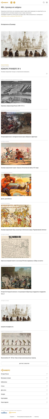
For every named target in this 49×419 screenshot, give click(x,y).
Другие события (24, 363)
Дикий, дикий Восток (6, 198)
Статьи (2, 386)
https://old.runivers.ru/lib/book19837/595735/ (11, 16)
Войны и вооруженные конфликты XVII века (12, 79)
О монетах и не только (6, 172)
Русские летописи (5, 203)
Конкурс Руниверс (5, 64)
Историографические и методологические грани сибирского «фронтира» (19, 136)
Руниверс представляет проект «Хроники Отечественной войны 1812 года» (20, 167)
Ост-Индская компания (7, 265)
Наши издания (4, 402)
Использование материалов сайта (24, 416)
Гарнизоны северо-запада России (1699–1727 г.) (12, 106)
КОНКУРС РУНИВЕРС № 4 (11, 68)
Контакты (37, 416)
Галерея (3, 394)
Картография (4, 398)
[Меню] (47, 2)
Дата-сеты (3, 390)
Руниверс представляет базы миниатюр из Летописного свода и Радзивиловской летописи (23, 229)
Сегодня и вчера (5, 66)
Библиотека (4, 382)
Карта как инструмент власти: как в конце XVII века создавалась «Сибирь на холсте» (22, 260)
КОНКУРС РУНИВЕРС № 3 (7, 327)
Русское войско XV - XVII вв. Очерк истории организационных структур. (18, 358)
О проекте (12, 416)
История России (5, 374)
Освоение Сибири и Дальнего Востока (10, 110)
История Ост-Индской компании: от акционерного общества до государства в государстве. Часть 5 (23, 293)
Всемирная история (6, 378)
